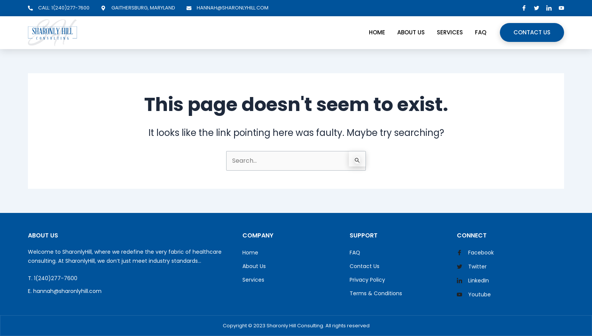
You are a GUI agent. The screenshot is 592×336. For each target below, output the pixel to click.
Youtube (474, 295)
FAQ (480, 32)
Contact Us (531, 32)
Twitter (472, 267)
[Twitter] (536, 8)
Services (450, 32)
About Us (411, 32)
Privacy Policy (367, 280)
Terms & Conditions (376, 293)
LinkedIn (473, 281)
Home (377, 32)
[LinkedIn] (549, 8)
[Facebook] (524, 8)
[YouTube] (561, 8)
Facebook (475, 253)
